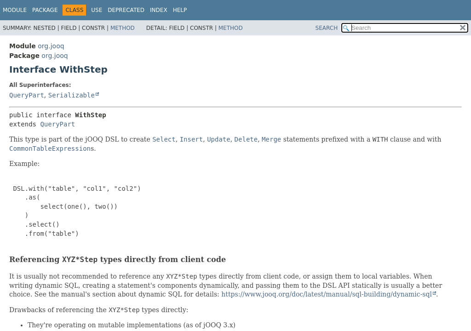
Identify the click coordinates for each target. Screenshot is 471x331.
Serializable (71, 95)
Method (122, 28)
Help (180, 10)
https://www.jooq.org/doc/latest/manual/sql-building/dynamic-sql (326, 294)
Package (44, 10)
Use (96, 10)
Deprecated (126, 10)
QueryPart (26, 95)
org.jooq (51, 46)
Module (15, 10)
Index (158, 10)
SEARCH (327, 28)
